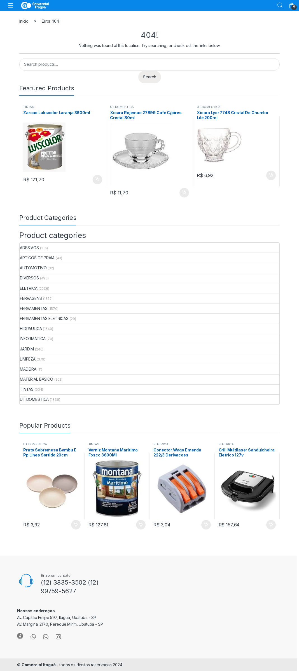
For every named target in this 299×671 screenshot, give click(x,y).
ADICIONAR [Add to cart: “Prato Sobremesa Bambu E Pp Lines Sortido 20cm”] (76, 524)
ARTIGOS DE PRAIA (37, 257)
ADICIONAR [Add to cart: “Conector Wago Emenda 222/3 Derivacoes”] (206, 524)
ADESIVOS (29, 247)
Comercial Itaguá (39, 664)
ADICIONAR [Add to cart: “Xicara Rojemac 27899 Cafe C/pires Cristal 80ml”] (184, 192)
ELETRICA (29, 288)
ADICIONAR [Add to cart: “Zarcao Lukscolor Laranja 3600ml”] (97, 179)
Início (24, 21)
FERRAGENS (31, 298)
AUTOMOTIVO (33, 267)
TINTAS (28, 107)
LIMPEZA (28, 359)
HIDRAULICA (31, 328)
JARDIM (27, 349)
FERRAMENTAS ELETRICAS (44, 318)
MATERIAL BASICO (36, 379)
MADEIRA (28, 369)
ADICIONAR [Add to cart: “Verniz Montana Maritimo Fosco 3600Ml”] (141, 524)
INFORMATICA (32, 338)
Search (280, 5)
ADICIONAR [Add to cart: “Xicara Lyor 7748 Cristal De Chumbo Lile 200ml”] (271, 175)
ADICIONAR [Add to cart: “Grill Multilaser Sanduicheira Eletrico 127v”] (271, 524)
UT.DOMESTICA (122, 107)
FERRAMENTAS (33, 308)
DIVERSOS (29, 278)
